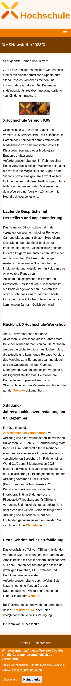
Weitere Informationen (27, 673)
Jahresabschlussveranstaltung (25, 432)
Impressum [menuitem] (43, 643)
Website (19, 390)
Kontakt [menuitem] (25, 643)
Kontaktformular (23, 610)
